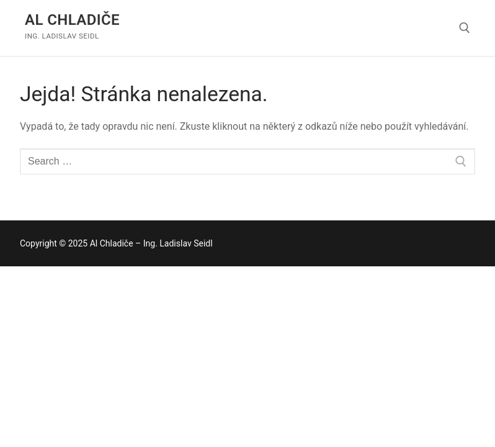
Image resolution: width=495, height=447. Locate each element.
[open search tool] (464, 28)
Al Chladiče (72, 20)
